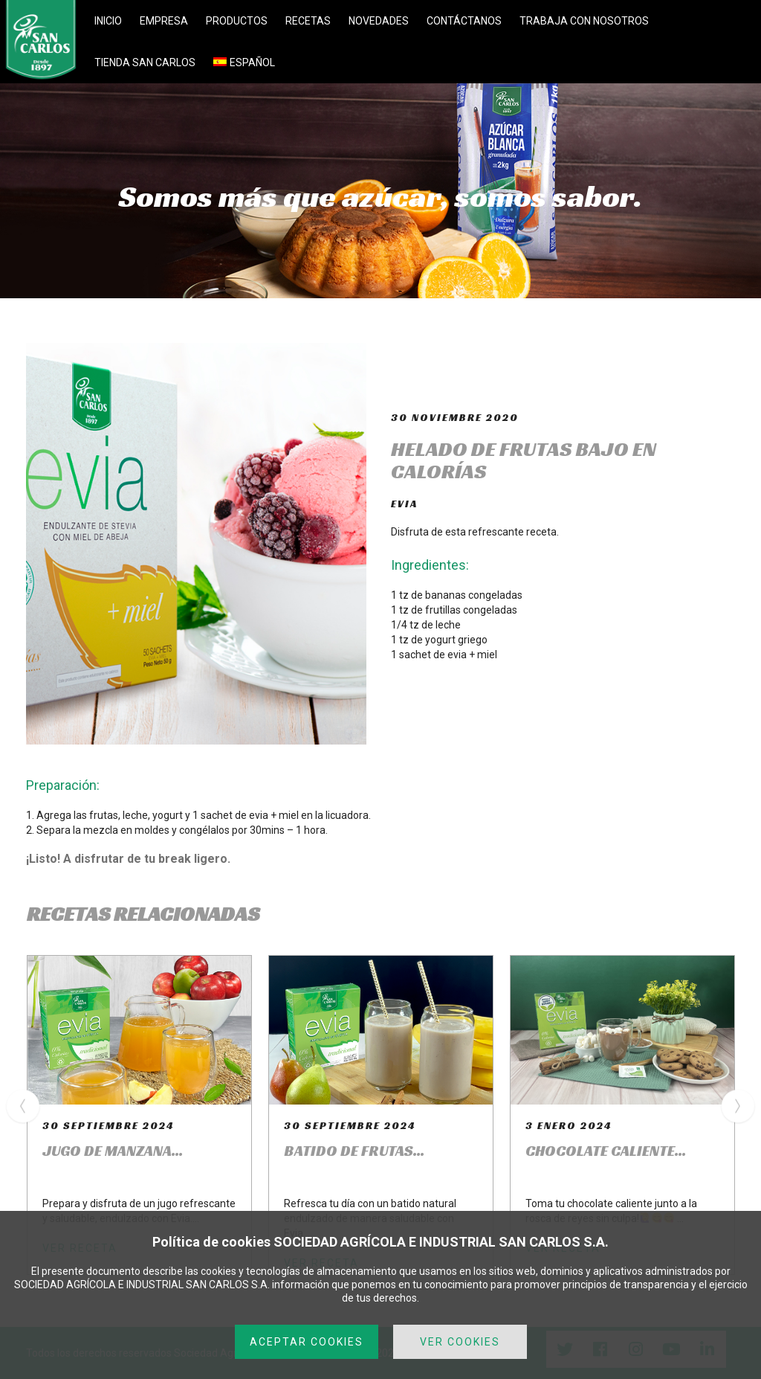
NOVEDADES (379, 21)
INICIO (108, 21)
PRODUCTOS (237, 21)
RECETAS (308, 21)
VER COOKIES (460, 1342)
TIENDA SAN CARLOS (144, 62)
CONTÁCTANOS (464, 21)
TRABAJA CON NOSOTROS (584, 21)
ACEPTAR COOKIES (306, 1342)
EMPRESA (164, 21)
